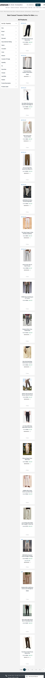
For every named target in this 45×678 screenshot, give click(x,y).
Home (1, 11)
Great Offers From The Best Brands (8, 1)
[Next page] (43, 669)
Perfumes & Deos (24, 7)
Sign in (38, 4)
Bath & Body (39, 7)
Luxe (34, 7)
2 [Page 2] (28, 669)
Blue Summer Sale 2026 (9, 11)
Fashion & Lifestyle (15, 7)
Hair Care (30, 7)
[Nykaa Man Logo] (2, 4)
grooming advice (19, 4)
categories (7, 4)
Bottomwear (28, 11)
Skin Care (8, 7)
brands (12, 4)
